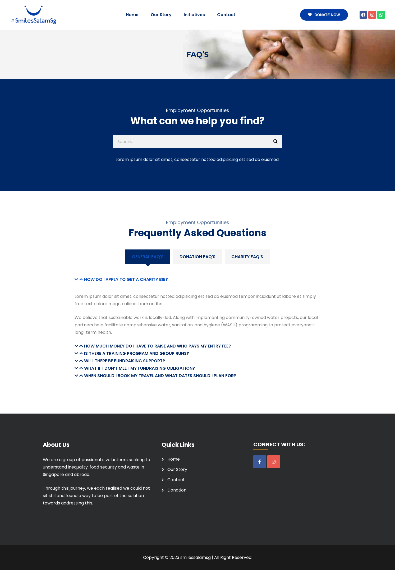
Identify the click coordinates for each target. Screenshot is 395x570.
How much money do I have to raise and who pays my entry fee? (157, 346)
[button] (197, 279)
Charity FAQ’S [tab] (247, 257)
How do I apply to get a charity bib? (126, 279)
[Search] (275, 141)
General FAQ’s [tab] (148, 257)
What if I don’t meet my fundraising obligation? (139, 368)
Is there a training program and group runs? (136, 353)
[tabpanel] (197, 321)
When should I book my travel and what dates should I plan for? (160, 376)
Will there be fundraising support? (124, 361)
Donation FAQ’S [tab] (197, 257)
